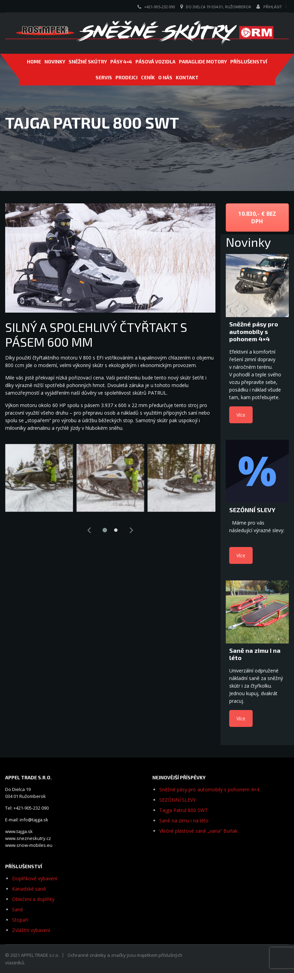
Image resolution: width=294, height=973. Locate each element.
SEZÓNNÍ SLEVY (177, 800)
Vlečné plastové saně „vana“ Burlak (198, 831)
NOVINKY (54, 61)
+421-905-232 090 (159, 6)
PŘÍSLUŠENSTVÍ (248, 61)
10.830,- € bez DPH (257, 217)
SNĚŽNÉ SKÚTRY (88, 61)
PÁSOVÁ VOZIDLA (155, 61)
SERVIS (103, 77)
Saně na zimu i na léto (184, 820)
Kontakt (187, 77)
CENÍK (148, 77)
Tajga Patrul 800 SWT (183, 810)
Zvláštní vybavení (31, 930)
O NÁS (165, 77)
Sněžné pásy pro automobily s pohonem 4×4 (209, 789)
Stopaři (20, 919)
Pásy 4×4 (121, 61)
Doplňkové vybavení (34, 878)
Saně (17, 909)
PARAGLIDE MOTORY (203, 61)
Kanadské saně (29, 888)
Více (240, 415)
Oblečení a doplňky (33, 899)
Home (34, 61)
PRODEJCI (126, 77)
